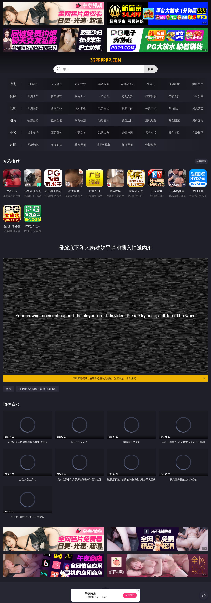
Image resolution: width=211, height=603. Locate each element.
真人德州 (56, 84)
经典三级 (150, 108)
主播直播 (174, 96)
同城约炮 (33, 145)
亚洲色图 (56, 120)
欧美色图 (80, 120)
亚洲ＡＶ (33, 96)
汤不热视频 (104, 145)
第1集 (9, 388)
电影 (13, 108)
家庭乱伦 (56, 132)
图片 (13, 120)
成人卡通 (80, 108)
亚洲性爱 (33, 108)
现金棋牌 (174, 84)
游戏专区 (103, 84)
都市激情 (33, 132)
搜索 (150, 69)
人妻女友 (80, 132)
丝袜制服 (150, 96)
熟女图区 (174, 120)
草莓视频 (80, 145)
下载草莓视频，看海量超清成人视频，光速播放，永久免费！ (139, 378)
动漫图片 (103, 120)
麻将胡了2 (127, 84)
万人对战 (80, 84)
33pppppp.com (105, 60)
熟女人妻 (127, 96)
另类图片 (197, 120)
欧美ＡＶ (80, 96)
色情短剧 (150, 145)
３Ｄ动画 (103, 96)
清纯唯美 (150, 120)
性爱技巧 (197, 132)
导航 (13, 144)
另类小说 (150, 132)
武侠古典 (103, 132)
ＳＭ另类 (197, 96)
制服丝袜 (127, 108)
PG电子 (33, 84)
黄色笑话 (174, 132)
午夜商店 (56, 145)
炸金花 (151, 84)
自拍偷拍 (56, 96)
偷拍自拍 (56, 108)
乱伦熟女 (174, 108)
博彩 (13, 84)
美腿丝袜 (127, 120)
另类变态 (197, 108)
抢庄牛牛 (197, 84)
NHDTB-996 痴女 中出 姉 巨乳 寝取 (37, 388)
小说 (13, 132)
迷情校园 (127, 132)
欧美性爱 (103, 108)
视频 (13, 96)
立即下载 (130, 595)
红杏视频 (127, 145)
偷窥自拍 (33, 120)
